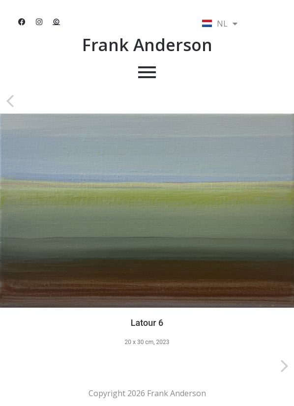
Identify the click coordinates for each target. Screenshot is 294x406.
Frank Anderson (147, 44)
